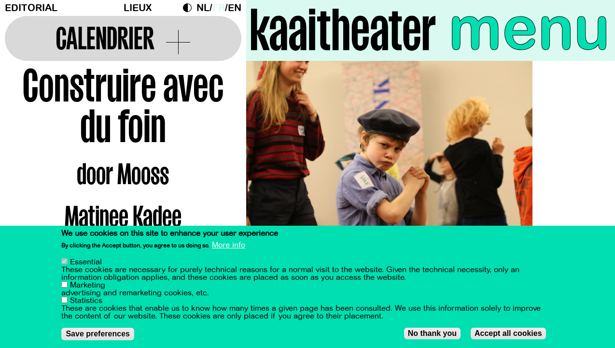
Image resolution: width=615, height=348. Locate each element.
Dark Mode (190, 7)
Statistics (86, 301)
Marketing (87, 285)
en (234, 8)
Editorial (31, 8)
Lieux (138, 8)
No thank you (432, 334)
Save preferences (98, 334)
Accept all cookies (508, 334)
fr (218, 8)
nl (203, 8)
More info (228, 245)
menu (529, 29)
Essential (86, 262)
